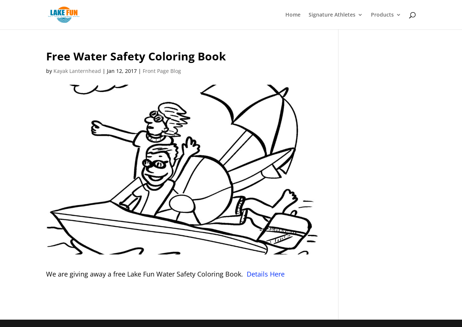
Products (382, 15)
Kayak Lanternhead (77, 70)
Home (293, 15)
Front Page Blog (162, 70)
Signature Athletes (332, 15)
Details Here (266, 274)
